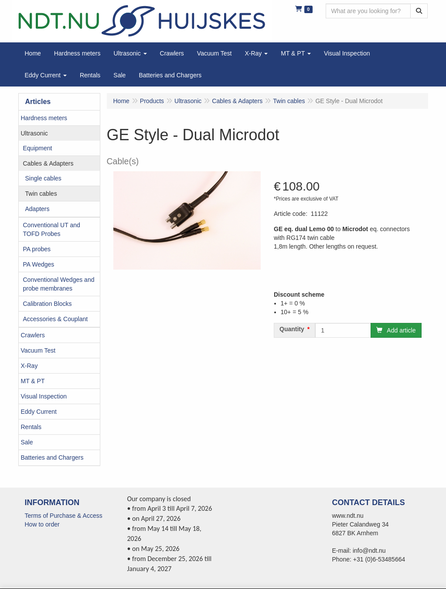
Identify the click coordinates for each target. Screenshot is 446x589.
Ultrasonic (34, 133)
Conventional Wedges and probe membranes (59, 284)
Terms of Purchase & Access (63, 515)
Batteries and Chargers (52, 457)
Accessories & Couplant (55, 318)
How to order (42, 524)
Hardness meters (44, 117)
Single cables (43, 178)
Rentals (31, 426)
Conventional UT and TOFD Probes (51, 229)
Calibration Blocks (47, 303)
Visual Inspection (44, 396)
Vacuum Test (38, 350)
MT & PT (33, 381)
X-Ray (29, 365)
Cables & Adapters (48, 163)
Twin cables (41, 193)
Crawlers (33, 335)
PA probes (37, 249)
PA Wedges (38, 264)
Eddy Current (39, 411)
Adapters (37, 208)
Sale (27, 442)
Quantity (291, 329)
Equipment (37, 148)
